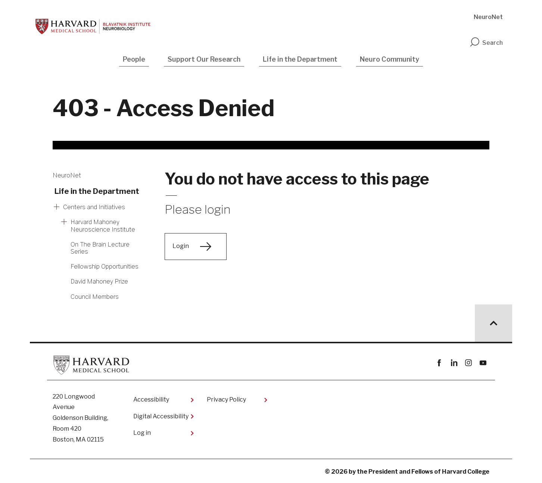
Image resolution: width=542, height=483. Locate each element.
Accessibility (151, 399)
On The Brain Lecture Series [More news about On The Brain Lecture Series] (100, 248)
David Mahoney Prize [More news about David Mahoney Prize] (99, 281)
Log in (142, 432)
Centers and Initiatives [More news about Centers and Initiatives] (94, 207)
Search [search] (486, 42)
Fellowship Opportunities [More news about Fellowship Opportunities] (104, 266)
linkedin (453, 362)
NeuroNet (488, 17)
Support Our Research (204, 59)
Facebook (439, 362)
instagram (468, 362)
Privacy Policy (226, 399)
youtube (482, 362)
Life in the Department (300, 59)
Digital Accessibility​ (161, 416)
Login (180, 246)
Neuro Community (389, 59)
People (134, 59)
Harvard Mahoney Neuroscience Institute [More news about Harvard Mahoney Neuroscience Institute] (103, 226)
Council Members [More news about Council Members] (95, 296)
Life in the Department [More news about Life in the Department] (96, 191)
